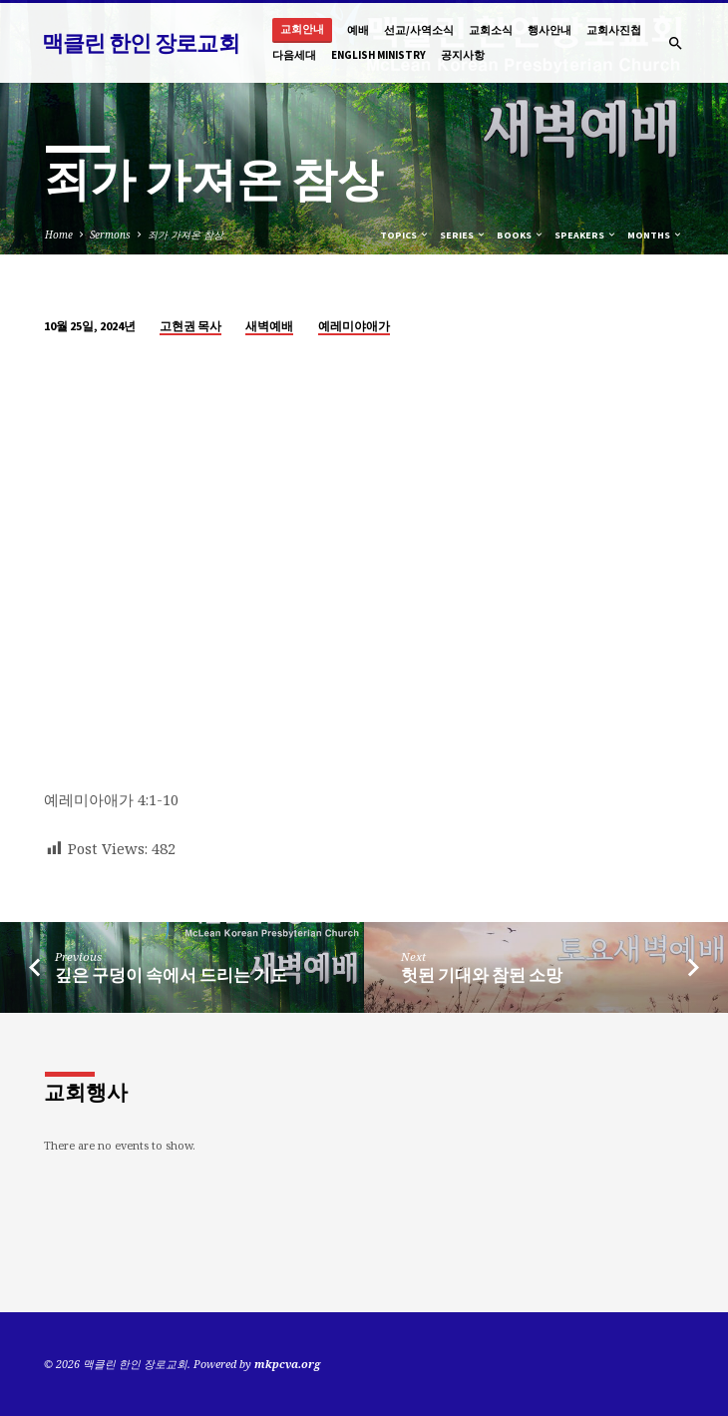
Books (521, 235)
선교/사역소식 (419, 30)
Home (59, 234)
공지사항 (463, 55)
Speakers (585, 235)
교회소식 (491, 30)
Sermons (110, 234)
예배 (358, 30)
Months (655, 235)
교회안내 (302, 29)
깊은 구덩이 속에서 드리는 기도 (171, 975)
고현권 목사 (190, 325)
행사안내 (549, 30)
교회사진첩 (613, 30)
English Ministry (378, 55)
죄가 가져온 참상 (185, 234)
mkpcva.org (287, 1363)
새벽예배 (269, 325)
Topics (405, 235)
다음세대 (294, 55)
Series (463, 235)
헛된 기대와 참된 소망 (481, 975)
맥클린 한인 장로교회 (140, 43)
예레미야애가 (354, 325)
